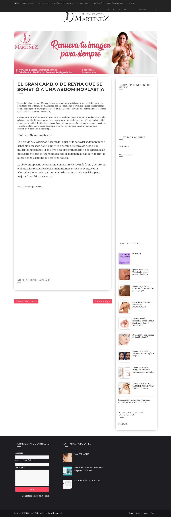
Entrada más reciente (26, 301)
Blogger (45, 496)
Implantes (131, 3)
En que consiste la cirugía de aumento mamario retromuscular (143, 369)
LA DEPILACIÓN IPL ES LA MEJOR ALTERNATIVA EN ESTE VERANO (143, 386)
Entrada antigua (102, 301)
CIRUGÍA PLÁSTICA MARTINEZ (88, 481)
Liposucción (98, 3)
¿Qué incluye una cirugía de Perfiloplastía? (143, 336)
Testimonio (123, 146)
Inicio (16, 3)
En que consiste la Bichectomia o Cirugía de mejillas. (143, 353)
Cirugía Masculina (115, 3)
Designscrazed (56, 513)
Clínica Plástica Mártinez (37, 513)
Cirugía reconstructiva (63, 3)
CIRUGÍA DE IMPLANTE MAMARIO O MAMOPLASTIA (142, 304)
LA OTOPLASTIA (81, 454)
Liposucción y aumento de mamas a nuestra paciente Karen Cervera (134, 401)
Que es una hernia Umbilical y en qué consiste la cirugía (140, 272)
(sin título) (136, 253)
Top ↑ (152, 513)
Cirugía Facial (83, 3)
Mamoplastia (42, 3)
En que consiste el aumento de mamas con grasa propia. (143, 288)
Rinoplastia (28, 3)
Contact (138, 513)
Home (131, 513)
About (146, 513)
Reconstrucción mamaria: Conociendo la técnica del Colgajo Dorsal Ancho (143, 322)
